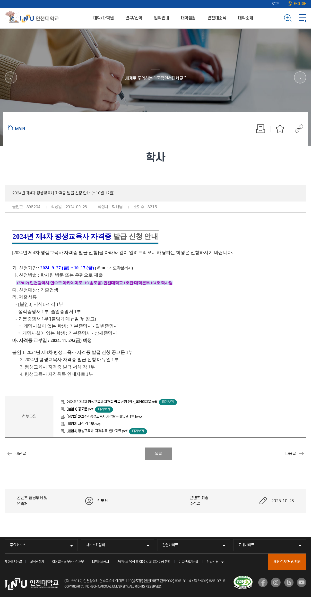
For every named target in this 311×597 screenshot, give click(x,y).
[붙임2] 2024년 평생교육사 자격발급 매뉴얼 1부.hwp (104, 417)
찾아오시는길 (13, 562)
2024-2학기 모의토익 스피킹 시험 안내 (301, 453)
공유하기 (296, 128)
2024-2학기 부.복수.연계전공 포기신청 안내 (10, 453)
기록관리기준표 (188, 562)
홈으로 (26, 127)
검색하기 (288, 18)
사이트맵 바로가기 (302, 18)
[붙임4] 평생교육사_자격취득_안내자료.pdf (97, 431)
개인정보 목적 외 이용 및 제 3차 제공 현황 (144, 562)
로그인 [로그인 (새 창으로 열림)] (276, 4)
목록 (158, 454)
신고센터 (212, 562)
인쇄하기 (260, 128)
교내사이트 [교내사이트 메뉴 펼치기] (246, 545)
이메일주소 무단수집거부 (68, 562)
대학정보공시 (100, 562)
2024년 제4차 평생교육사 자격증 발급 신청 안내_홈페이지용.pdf (112, 402)
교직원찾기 (37, 562)
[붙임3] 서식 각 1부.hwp (84, 424)
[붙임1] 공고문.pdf (80, 409)
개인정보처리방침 (287, 562)
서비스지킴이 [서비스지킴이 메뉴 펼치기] (95, 545)
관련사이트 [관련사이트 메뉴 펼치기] (170, 545)
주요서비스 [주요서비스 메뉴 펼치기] (18, 545)
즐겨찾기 (280, 128)
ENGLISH (300, 4)
